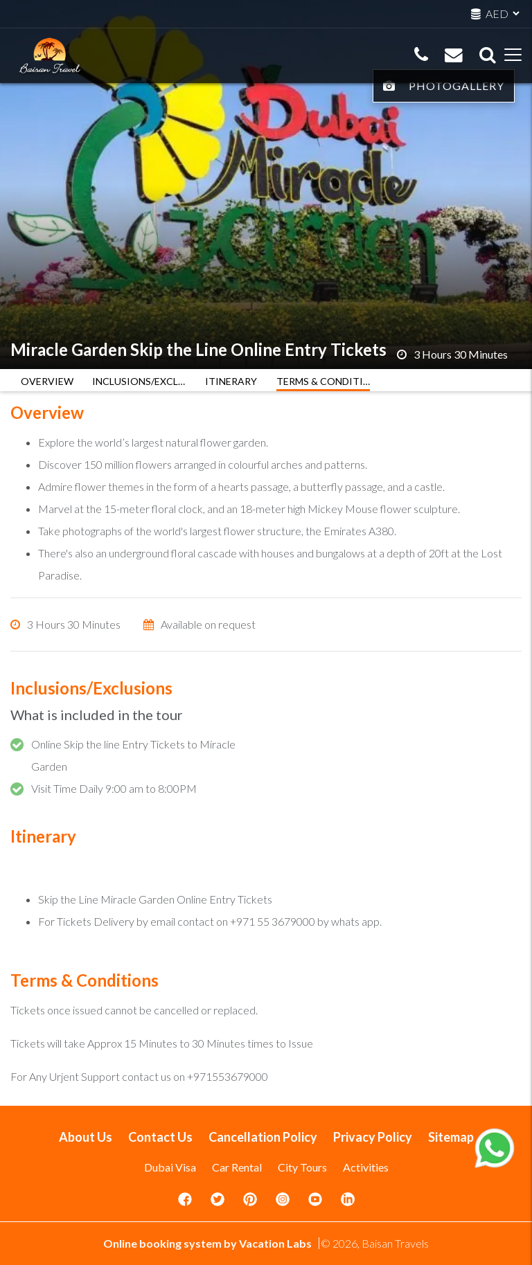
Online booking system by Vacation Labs (208, 1243)
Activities (366, 1167)
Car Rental (237, 1167)
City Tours (302, 1167)
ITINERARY (231, 381)
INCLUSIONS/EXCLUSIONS (139, 381)
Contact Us (160, 1137)
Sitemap (451, 1137)
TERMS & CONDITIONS (323, 381)
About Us (85, 1137)
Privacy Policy (372, 1137)
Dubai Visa (170, 1167)
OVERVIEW (47, 381)
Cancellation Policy (263, 1137)
